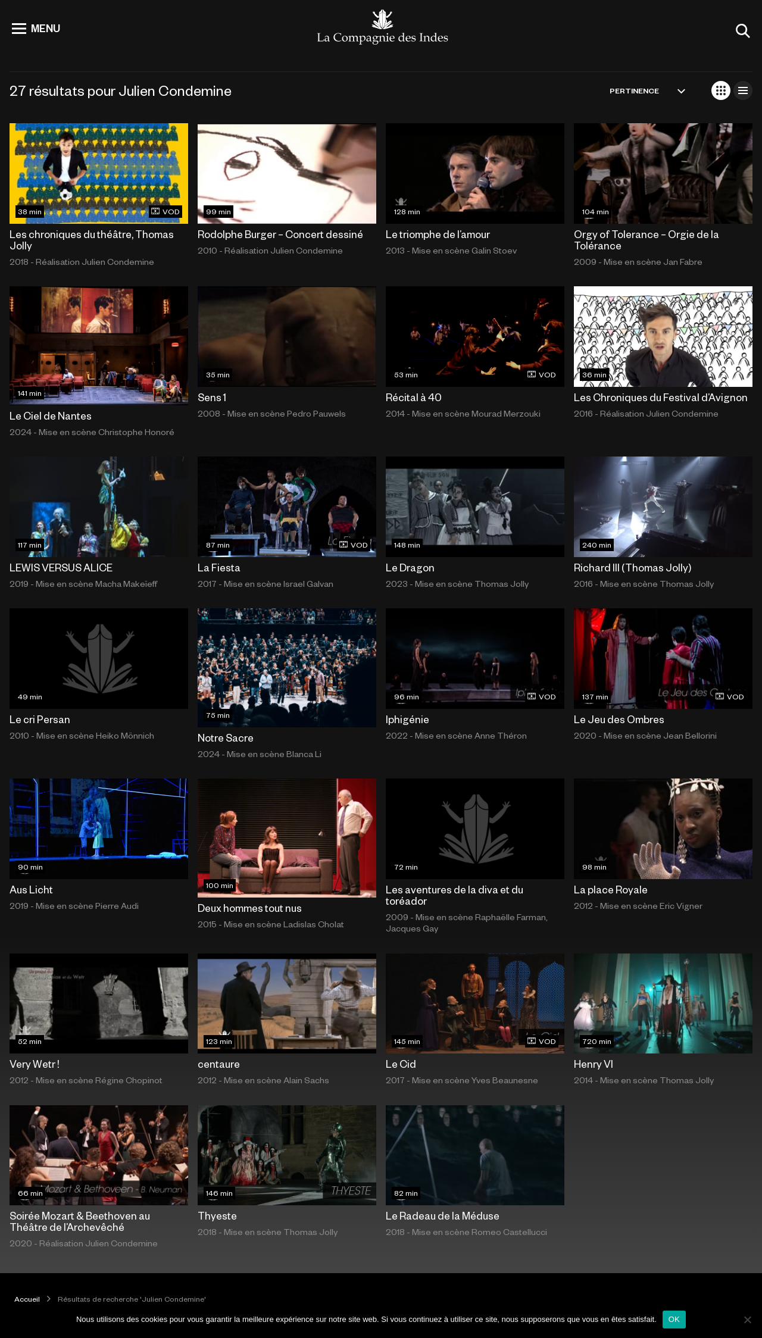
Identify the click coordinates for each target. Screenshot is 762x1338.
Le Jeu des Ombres (619, 719)
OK (674, 1319)
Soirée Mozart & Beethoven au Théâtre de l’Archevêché (80, 1221)
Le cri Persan (40, 719)
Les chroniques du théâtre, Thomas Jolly (92, 239)
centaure (219, 1063)
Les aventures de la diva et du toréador (454, 895)
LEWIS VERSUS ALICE (61, 567)
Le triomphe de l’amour (438, 233)
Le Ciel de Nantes (51, 415)
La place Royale (611, 889)
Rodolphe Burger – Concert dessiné (280, 233)
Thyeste (217, 1215)
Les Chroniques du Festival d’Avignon (661, 397)
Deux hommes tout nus (250, 907)
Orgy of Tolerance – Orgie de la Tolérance (646, 239)
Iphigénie (407, 719)
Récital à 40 (414, 397)
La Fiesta (219, 567)
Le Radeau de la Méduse (442, 1215)
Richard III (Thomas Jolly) (632, 567)
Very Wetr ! (35, 1063)
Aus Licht (31, 889)
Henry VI (593, 1063)
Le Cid (401, 1063)
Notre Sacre (226, 737)
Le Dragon (410, 567)
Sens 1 (212, 397)
